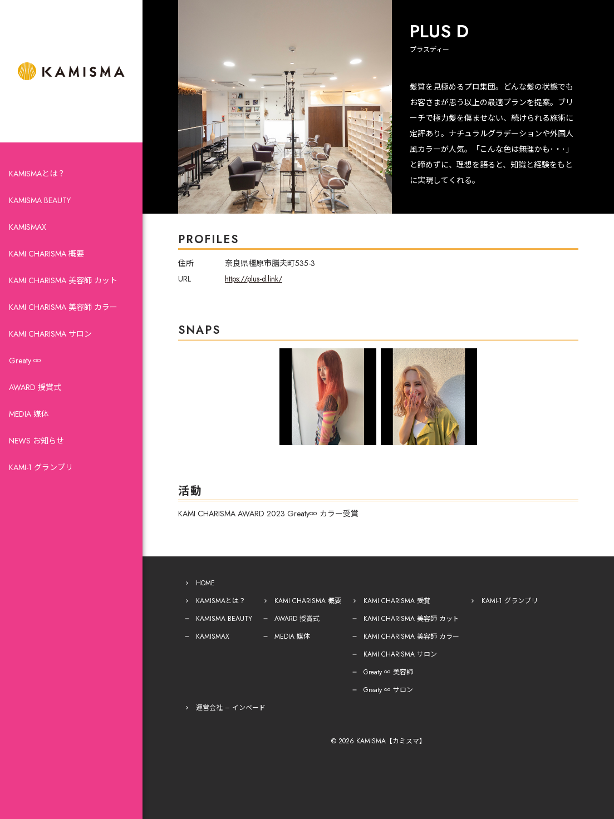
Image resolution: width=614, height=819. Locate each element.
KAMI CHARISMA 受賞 (397, 601)
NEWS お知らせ (36, 440)
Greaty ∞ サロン (388, 690)
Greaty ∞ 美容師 (388, 672)
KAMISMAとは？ (37, 173)
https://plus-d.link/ (253, 278)
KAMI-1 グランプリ (41, 467)
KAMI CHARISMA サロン (50, 333)
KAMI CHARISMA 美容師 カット (63, 280)
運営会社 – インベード (231, 708)
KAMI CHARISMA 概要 (46, 253)
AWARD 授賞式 (35, 387)
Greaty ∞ (25, 360)
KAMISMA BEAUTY (40, 200)
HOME (205, 583)
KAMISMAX (27, 227)
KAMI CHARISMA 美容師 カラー (63, 307)
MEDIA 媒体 (29, 414)
